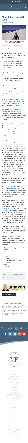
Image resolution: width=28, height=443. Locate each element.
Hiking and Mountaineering (16, 274)
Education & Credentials (14, 379)
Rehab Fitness (14, 402)
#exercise (8, 277)
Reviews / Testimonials (14, 430)
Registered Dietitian (14, 377)
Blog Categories (8, 294)
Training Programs (14, 392)
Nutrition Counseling (14, 398)
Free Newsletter (14, 422)
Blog (14, 412)
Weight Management (14, 400)
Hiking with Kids (14, 416)
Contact (14, 432)
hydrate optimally (15, 188)
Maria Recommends (14, 418)
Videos (14, 410)
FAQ (14, 420)
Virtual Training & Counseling (14, 396)
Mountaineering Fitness (14, 394)
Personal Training (14, 390)
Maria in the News (14, 382)
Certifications (14, 380)
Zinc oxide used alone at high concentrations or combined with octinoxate (11, 111)
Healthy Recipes (14, 414)
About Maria (14, 375)
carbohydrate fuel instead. (9, 208)
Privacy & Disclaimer (14, 434)
